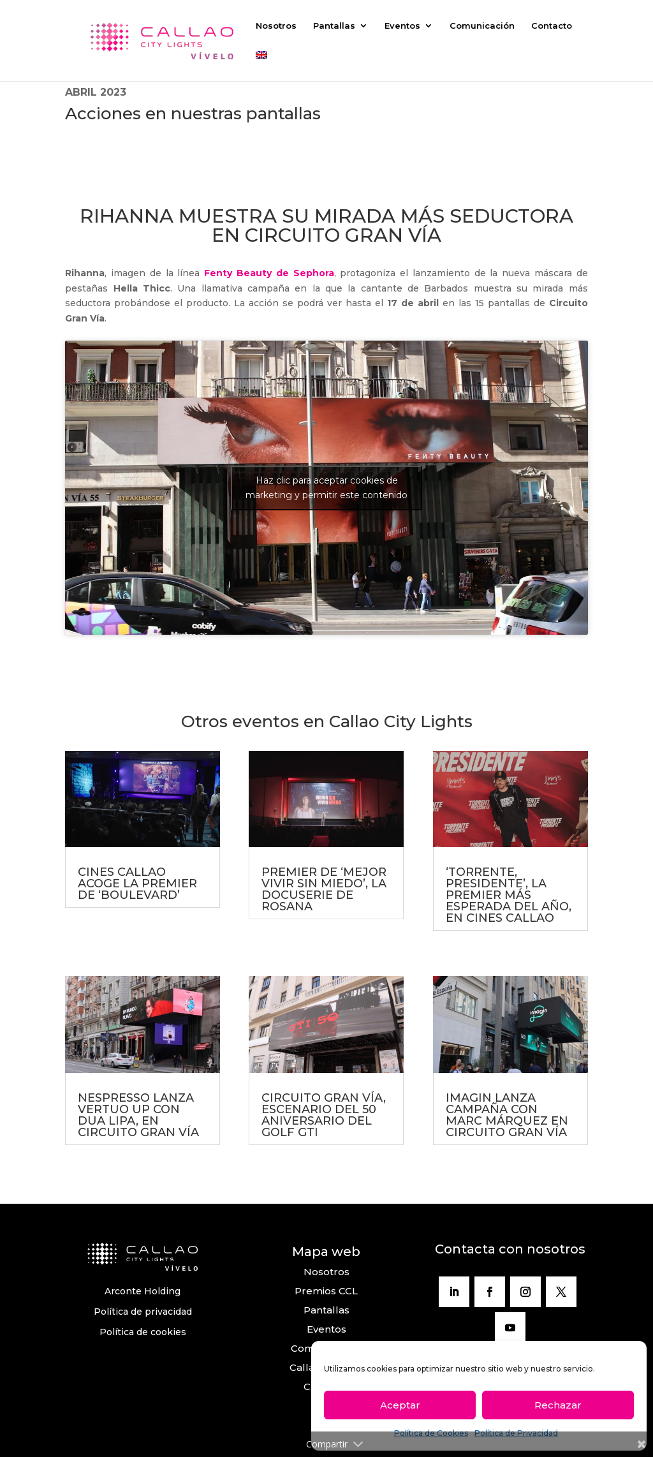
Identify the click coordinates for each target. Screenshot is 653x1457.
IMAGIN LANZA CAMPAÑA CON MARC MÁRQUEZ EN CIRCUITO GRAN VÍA (507, 1115)
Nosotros (276, 26)
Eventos (402, 26)
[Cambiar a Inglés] (261, 66)
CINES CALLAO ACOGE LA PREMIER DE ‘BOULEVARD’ (137, 883)
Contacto (551, 26)
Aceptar (400, 1405)
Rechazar (558, 1405)
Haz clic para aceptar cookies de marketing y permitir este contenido (326, 488)
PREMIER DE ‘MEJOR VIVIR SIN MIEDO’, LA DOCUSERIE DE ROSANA (323, 889)
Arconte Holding (142, 1291)
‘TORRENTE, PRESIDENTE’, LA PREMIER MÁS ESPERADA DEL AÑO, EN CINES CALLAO (508, 895)
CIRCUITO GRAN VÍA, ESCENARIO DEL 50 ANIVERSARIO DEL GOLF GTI (323, 1115)
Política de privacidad (143, 1311)
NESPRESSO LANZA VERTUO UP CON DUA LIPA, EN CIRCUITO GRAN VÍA (138, 1115)
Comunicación (482, 26)
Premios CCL (326, 1291)
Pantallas (334, 26)
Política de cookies (142, 1332)
